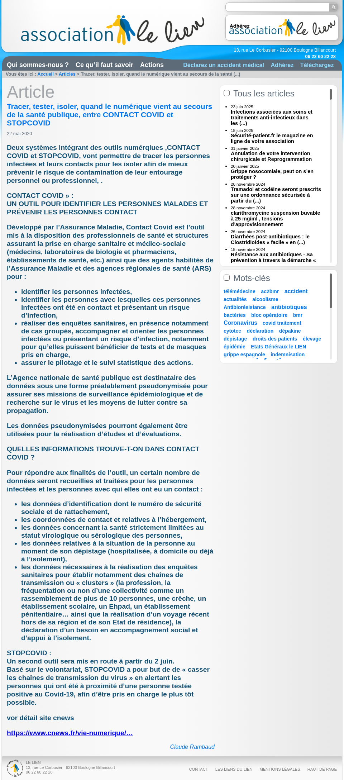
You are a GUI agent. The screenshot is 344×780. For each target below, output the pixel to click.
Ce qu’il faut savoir (104, 64)
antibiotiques (289, 307)
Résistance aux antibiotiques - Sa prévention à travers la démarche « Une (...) (273, 260)
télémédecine (239, 291)
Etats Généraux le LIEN (278, 346)
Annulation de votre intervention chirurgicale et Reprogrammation (271, 156)
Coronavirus (241, 323)
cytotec (232, 331)
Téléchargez (317, 65)
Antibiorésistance (245, 307)
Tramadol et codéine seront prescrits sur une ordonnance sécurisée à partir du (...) (276, 195)
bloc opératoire (269, 315)
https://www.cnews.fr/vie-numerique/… (70, 733)
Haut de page (322, 769)
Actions (152, 64)
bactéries (234, 315)
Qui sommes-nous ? (38, 64)
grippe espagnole (244, 354)
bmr (297, 315)
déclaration (260, 331)
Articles (67, 74)
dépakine (290, 331)
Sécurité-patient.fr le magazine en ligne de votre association (272, 138)
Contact (198, 769)
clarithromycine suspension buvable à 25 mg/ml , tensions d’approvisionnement (275, 218)
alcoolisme (265, 299)
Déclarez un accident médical (223, 65)
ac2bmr (270, 291)
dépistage (235, 339)
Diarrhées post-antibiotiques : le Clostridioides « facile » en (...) (270, 239)
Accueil (45, 74)
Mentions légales (280, 769)
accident (296, 291)
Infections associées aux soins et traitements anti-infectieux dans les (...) (271, 117)
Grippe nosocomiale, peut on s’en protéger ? (272, 174)
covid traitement (282, 323)
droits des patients (275, 339)
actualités (235, 299)
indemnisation (288, 354)
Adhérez (282, 65)
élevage (312, 339)
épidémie (234, 346)
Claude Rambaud (192, 747)
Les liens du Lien (234, 769)
